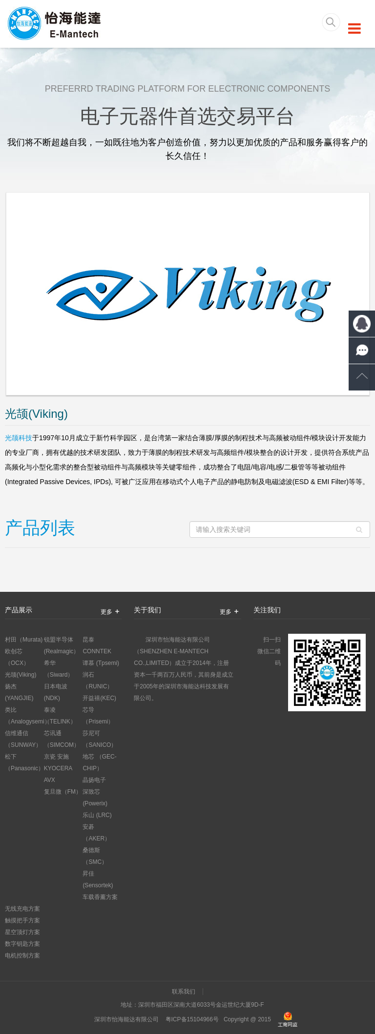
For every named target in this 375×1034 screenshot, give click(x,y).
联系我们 (183, 991)
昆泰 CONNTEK (97, 645)
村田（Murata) (23, 639)
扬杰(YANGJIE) (19, 692)
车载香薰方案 (100, 897)
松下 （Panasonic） (24, 762)
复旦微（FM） (63, 791)
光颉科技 (18, 438)
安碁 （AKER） (96, 832)
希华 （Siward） (59, 669)
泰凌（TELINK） (60, 715)
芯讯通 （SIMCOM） (62, 739)
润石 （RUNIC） (98, 680)
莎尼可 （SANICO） (100, 739)
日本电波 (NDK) (55, 692)
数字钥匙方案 (22, 943)
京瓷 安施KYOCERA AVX (58, 768)
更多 (111, 611)
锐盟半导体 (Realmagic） (62, 645)
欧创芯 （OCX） (17, 657)
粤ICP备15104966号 (192, 1019)
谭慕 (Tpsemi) (101, 663)
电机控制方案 (22, 955)
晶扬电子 (94, 780)
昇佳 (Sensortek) (98, 879)
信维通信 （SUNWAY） (23, 739)
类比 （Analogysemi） (24, 715)
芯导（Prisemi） (98, 715)
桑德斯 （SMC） (95, 856)
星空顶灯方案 (22, 932)
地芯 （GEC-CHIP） (99, 762)
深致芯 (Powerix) (95, 797)
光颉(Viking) (20, 674)
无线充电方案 (22, 908)
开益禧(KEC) (99, 698)
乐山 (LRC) (97, 815)
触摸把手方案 (22, 920)
